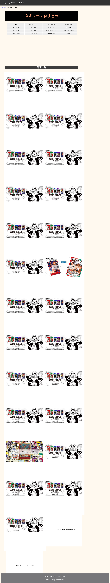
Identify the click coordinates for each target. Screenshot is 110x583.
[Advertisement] (56, 53)
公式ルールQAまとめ (13, 7)
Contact (52, 576)
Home (4, 7)
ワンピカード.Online (14, 3)
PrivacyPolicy (61, 576)
